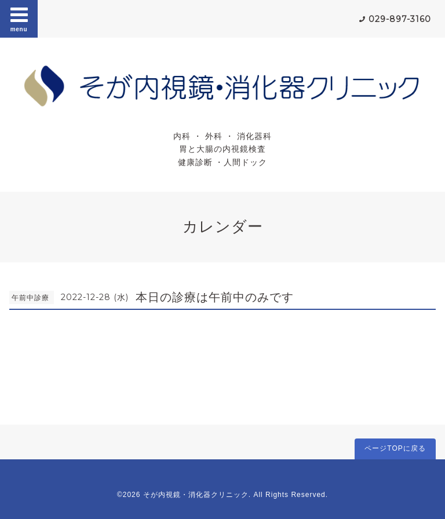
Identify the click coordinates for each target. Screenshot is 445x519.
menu (19, 18)
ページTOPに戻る (394, 448)
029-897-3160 (400, 19)
